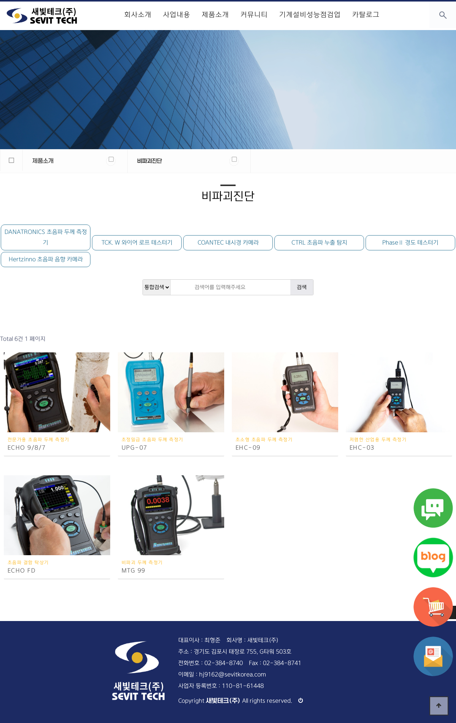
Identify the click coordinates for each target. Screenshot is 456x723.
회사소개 (138, 15)
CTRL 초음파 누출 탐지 (319, 242)
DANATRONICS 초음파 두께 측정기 (46, 237)
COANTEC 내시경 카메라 (228, 242)
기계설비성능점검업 (310, 15)
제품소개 (215, 15)
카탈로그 (366, 15)
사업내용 (176, 15)
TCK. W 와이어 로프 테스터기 (137, 242)
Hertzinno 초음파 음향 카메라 (46, 259)
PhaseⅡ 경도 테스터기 (410, 242)
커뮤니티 (254, 15)
